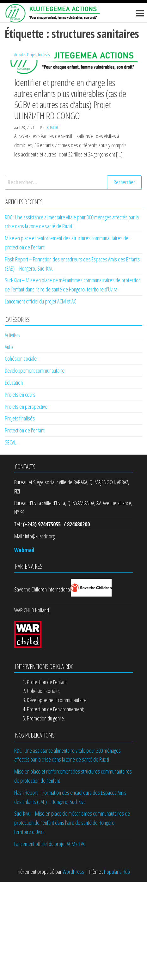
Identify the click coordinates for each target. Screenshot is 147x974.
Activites (20, 55)
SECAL (10, 442)
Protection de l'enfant (25, 430)
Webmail (24, 550)
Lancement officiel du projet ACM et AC (40, 301)
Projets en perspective (26, 406)
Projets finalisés (38, 55)
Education (14, 382)
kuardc (53, 128)
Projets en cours (20, 394)
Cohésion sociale (21, 358)
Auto (9, 347)
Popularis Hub (117, 871)
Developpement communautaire (34, 370)
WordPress (73, 871)
